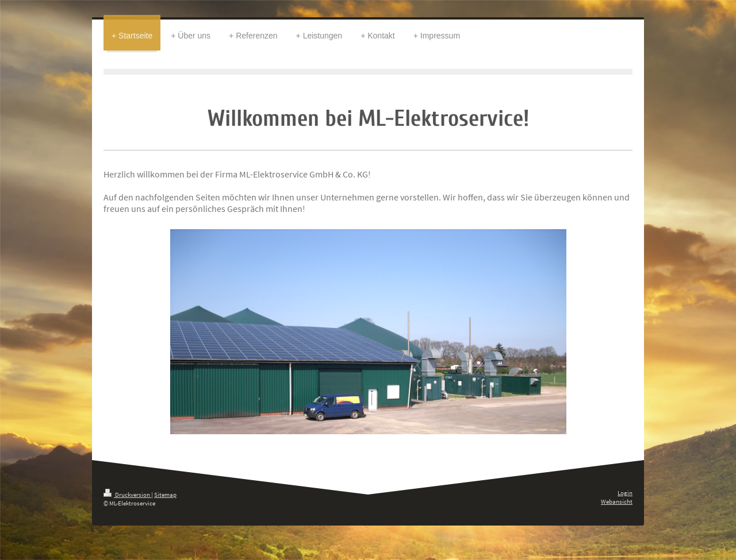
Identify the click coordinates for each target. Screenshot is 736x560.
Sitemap (165, 495)
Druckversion (127, 495)
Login (625, 493)
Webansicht (616, 501)
